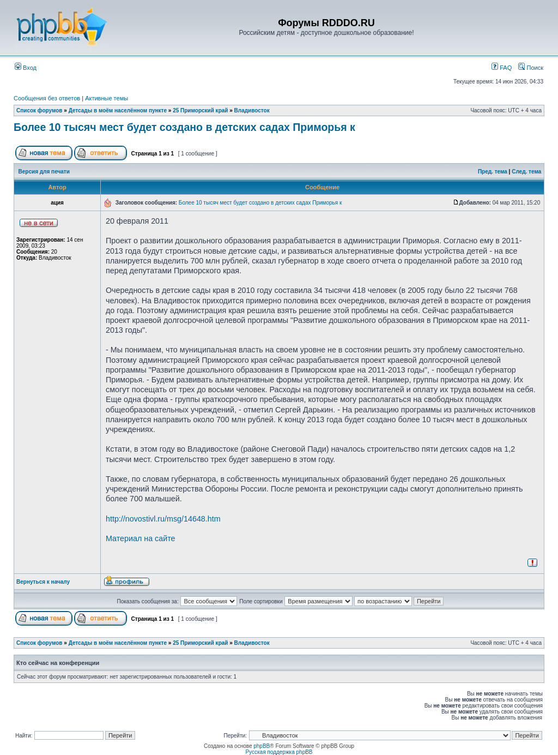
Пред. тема (492, 172)
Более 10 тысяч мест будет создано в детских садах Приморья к (184, 127)
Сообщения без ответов (47, 98)
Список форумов (39, 110)
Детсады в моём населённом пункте (118, 110)
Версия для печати (44, 172)
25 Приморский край (200, 110)
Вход (26, 67)
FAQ (502, 67)
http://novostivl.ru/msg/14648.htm (163, 518)
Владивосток (252, 110)
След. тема (526, 172)
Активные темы (106, 98)
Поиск (530, 67)
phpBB (261, 746)
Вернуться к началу (43, 582)
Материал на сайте (140, 538)
